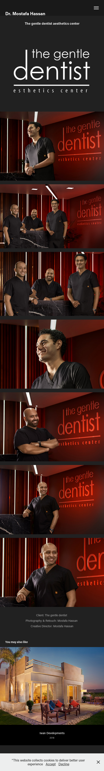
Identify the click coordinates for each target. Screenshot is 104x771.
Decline (63, 764)
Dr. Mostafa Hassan (25, 13)
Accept (51, 764)
